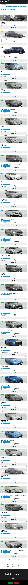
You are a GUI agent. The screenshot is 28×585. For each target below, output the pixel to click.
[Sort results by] (7, 11)
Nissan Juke (16, 6)
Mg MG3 (20, 6)
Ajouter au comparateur (4, 29)
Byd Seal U (23, 6)
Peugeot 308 (8, 6)
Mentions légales (14, 578)
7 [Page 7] (18, 559)
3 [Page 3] (12, 559)
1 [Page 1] (9, 559)
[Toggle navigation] (27, 2)
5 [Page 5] (15, 559)
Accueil (14, 577)
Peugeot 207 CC (12, 6)
